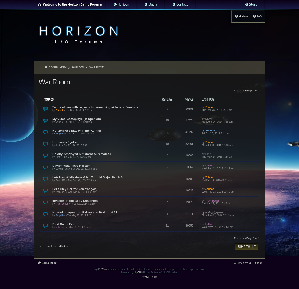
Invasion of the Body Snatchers (75, 200)
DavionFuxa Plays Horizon (71, 165)
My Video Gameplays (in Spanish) (76, 119)
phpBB (137, 272)
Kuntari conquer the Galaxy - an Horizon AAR (85, 212)
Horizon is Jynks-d (65, 142)
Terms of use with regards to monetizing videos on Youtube (95, 107)
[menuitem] (121, 4)
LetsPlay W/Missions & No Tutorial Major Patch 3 (87, 177)
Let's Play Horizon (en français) (74, 189)
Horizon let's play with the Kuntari (76, 130)
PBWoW (102, 269)
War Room (54, 82)
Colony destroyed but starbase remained (81, 154)
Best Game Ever (64, 224)
